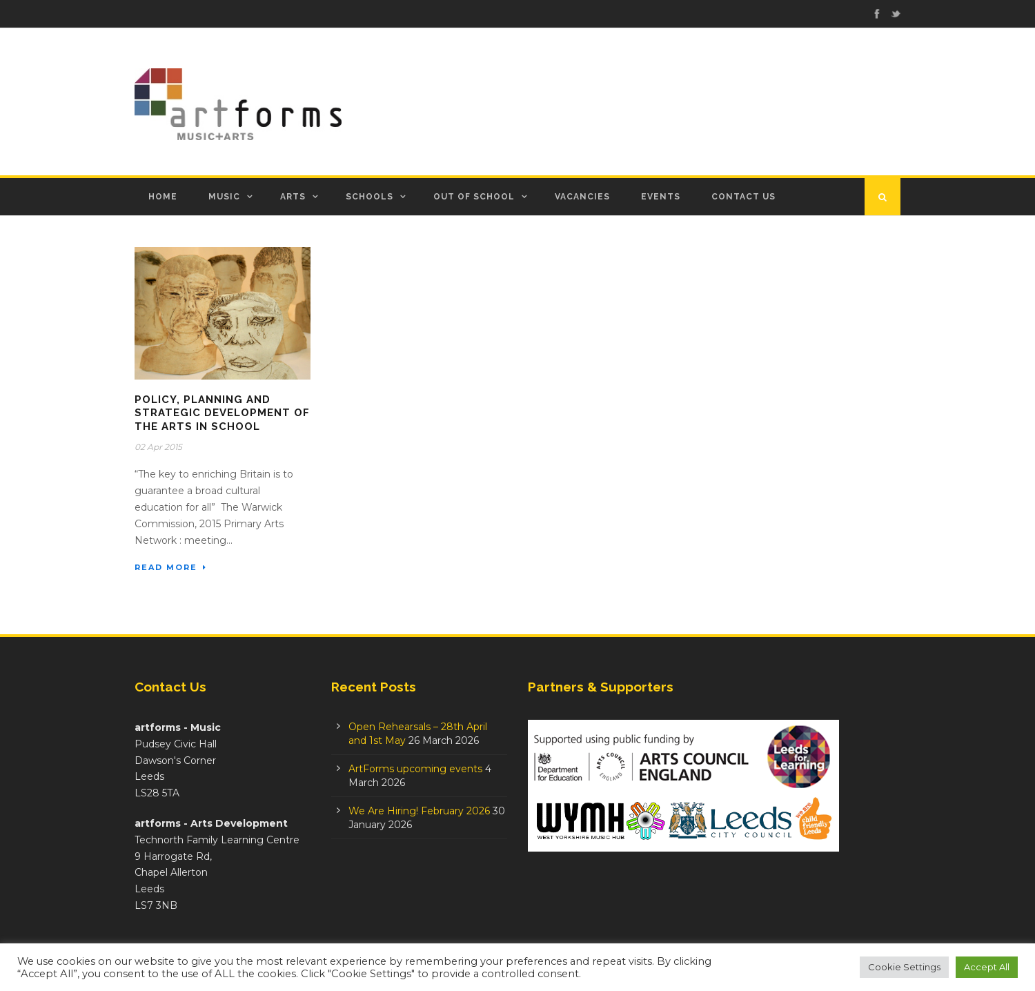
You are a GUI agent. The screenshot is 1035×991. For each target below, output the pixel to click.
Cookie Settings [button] (904, 966)
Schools (369, 197)
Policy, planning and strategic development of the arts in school (222, 413)
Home (162, 197)
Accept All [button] (986, 966)
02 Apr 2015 (158, 447)
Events (660, 197)
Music (224, 197)
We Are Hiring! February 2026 (419, 811)
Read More (171, 567)
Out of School (474, 197)
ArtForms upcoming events (415, 769)
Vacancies (582, 197)
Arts (293, 197)
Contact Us (743, 197)
